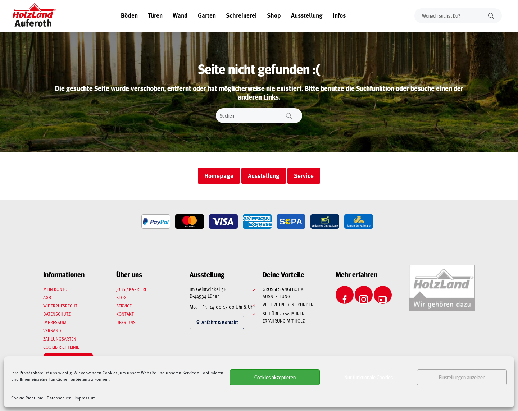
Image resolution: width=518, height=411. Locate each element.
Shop (274, 15)
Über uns (126, 322)
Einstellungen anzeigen (462, 377)
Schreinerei (241, 15)
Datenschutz (59, 398)
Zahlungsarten (59, 339)
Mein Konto (55, 289)
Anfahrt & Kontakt (217, 322)
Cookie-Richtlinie (27, 398)
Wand (180, 15)
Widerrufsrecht (60, 306)
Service (124, 306)
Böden (129, 15)
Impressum (85, 398)
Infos (339, 15)
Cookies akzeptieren (275, 377)
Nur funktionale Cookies (368, 377)
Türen (155, 15)
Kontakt (125, 314)
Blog (121, 297)
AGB (47, 297)
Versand (52, 330)
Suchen (491, 15)
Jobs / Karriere (131, 289)
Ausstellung (307, 15)
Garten (207, 15)
